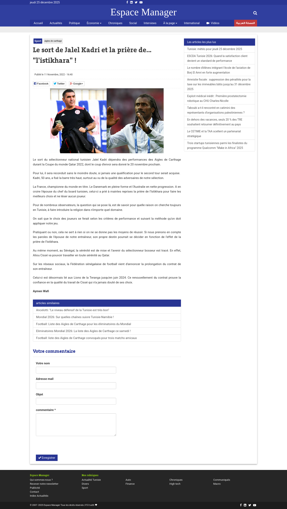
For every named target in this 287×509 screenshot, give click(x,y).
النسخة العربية (245, 24)
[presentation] (66, 447)
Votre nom (43, 363)
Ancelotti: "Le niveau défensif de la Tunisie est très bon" (72, 310)
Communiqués (221, 479)
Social (133, 23)
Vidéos (212, 23)
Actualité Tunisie (91, 479)
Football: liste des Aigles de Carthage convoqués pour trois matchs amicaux (86, 338)
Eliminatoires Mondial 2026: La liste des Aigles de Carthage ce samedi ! (83, 331)
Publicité (35, 487)
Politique (74, 23)
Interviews (150, 23)
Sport (37, 40)
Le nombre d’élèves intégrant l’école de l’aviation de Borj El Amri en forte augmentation (218, 70)
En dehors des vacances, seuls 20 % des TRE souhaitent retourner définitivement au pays (214, 122)
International (192, 23)
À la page (170, 23)
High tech (174, 483)
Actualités (56, 23)
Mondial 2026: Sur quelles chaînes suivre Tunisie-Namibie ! (75, 317)
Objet (39, 394)
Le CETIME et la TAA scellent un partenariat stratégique (214, 134)
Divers (85, 483)
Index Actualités (39, 495)
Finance (130, 483)
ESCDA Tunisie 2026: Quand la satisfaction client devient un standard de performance (217, 58)
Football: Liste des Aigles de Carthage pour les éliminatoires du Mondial (83, 324)
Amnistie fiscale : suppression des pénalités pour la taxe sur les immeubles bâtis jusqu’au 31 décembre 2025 (219, 84)
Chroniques (115, 23)
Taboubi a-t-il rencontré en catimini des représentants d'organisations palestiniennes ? (216, 110)
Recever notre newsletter (44, 483)
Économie (94, 23)
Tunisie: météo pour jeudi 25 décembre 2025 (214, 49)
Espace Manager (143, 12)
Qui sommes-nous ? (41, 479)
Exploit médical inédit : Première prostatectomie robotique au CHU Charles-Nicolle (216, 98)
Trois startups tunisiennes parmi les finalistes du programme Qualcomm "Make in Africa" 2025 (217, 145)
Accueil (38, 23)
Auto (128, 479)
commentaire (46, 410)
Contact (34, 491)
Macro (217, 483)
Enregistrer (46, 457)
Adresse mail (44, 379)
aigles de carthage (53, 41)
